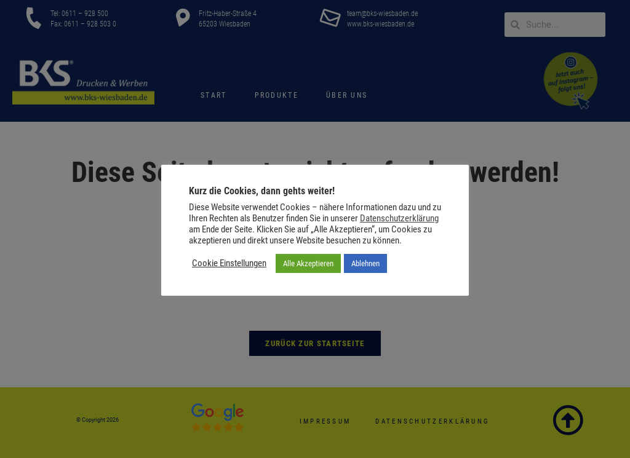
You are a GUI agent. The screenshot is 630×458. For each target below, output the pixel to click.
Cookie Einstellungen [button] (229, 263)
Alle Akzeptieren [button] (308, 263)
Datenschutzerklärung (399, 218)
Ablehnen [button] (365, 263)
